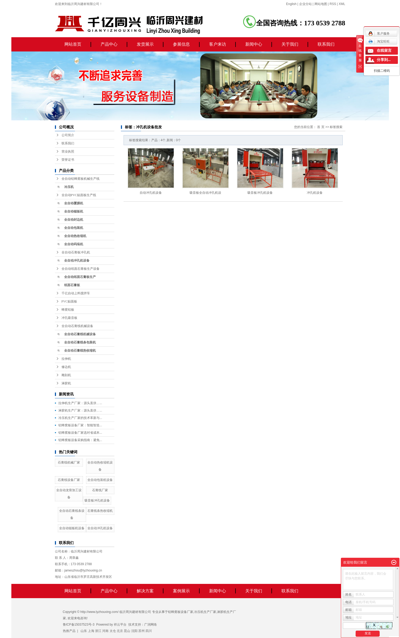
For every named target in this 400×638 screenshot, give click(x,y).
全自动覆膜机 (73, 203)
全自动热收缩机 (75, 236)
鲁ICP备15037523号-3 (79, 624)
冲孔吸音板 (69, 318)
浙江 (98, 631)
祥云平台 (120, 624)
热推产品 (69, 631)
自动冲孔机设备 (151, 193)
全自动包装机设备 (100, 480)
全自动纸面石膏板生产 (80, 277)
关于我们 (289, 44)
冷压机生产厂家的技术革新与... (80, 418)
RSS (333, 4)
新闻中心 (253, 44)
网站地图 (320, 4)
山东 (84, 631)
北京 (120, 631)
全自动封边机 (73, 219)
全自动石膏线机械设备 (77, 326)
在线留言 (384, 51)
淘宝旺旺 (379, 41)
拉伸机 (66, 359)
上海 (91, 631)
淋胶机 (66, 383)
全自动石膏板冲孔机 (76, 252)
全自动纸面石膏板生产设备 (81, 269)
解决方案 (145, 591)
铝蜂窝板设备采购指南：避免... (80, 440)
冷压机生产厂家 (205, 612)
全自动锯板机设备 (71, 528)
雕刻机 (66, 375)
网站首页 (72, 44)
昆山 (127, 631)
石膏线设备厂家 (69, 480)
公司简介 (68, 135)
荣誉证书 (68, 160)
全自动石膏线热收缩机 (80, 350)
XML (342, 4)
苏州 (141, 631)
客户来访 (217, 44)
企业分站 (305, 4)
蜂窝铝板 (68, 309)
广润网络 (150, 624)
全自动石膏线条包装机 (80, 342)
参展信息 (181, 44)
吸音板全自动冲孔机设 (205, 193)
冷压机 (69, 187)
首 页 (320, 127)
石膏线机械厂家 (69, 462)
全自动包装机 (73, 228)
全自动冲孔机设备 (77, 260)
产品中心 (109, 44)
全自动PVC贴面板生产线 (79, 195)
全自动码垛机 (73, 244)
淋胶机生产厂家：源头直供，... (80, 410)
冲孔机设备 (315, 193)
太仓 (113, 631)
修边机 (66, 367)
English (291, 4)
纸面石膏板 (72, 285)
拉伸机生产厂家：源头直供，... (80, 403)
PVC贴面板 (69, 301)
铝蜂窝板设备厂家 (180, 612)
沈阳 (134, 631)
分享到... (384, 60)
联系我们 (326, 44)
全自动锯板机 (73, 211)
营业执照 (68, 151)
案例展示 (181, 591)
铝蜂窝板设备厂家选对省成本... (80, 432)
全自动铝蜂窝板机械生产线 (81, 179)
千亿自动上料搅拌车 (76, 293)
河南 (105, 631)
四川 (148, 631)
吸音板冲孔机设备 (97, 500)
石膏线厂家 (100, 490)
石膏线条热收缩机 (100, 511)
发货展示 (145, 44)
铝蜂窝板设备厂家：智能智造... (80, 425)
